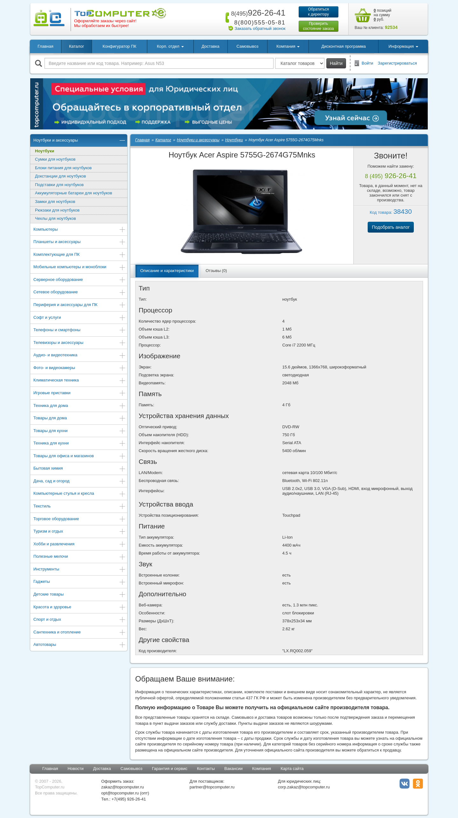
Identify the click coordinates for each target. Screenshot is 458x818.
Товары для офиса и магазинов (79, 456)
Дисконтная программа (343, 46)
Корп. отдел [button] (170, 46)
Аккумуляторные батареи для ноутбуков (73, 193)
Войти (367, 63)
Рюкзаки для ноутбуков (57, 210)
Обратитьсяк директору (318, 12)
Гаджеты (79, 582)
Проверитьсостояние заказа (318, 26)
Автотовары (79, 645)
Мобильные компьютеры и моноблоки (79, 267)
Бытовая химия (79, 469)
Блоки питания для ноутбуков (63, 167)
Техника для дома (79, 406)
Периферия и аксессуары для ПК (79, 305)
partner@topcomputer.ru (212, 787)
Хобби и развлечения (79, 545)
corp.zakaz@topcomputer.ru (304, 787)
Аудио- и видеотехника (79, 356)
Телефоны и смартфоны (79, 330)
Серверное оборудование (79, 280)
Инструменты (79, 570)
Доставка (210, 46)
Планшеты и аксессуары (79, 242)
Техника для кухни (79, 444)
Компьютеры (79, 230)
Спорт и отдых (79, 620)
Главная (45, 46)
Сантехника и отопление (79, 633)
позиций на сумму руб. (383, 15)
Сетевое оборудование (79, 293)
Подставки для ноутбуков (59, 184)
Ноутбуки (44, 151)
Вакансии (233, 768)
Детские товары (79, 595)
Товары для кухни (79, 431)
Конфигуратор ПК (119, 46)
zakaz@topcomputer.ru (122, 787)
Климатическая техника (79, 381)
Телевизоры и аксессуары (79, 343)
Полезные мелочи (79, 557)
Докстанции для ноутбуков (60, 176)
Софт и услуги (79, 318)
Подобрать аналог (391, 227)
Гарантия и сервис (170, 768)
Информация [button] (403, 46)
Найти (336, 63)
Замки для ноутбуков (55, 201)
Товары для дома (79, 419)
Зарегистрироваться (397, 63)
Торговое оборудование (79, 519)
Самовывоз (247, 46)
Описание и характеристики (167, 270)
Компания (261, 768)
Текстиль (79, 507)
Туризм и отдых (79, 532)
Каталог (76, 46)
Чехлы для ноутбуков (55, 218)
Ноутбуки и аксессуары (79, 141)
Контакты (206, 768)
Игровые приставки (79, 393)
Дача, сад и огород (79, 482)
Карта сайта (292, 768)
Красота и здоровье (79, 608)
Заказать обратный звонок (260, 28)
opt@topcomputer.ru (120, 793)
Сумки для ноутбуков (55, 159)
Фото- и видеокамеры (79, 368)
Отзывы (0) (216, 270)
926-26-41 (257, 12)
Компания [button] (288, 46)
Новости (75, 768)
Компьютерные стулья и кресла (79, 494)
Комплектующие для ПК (79, 255)
